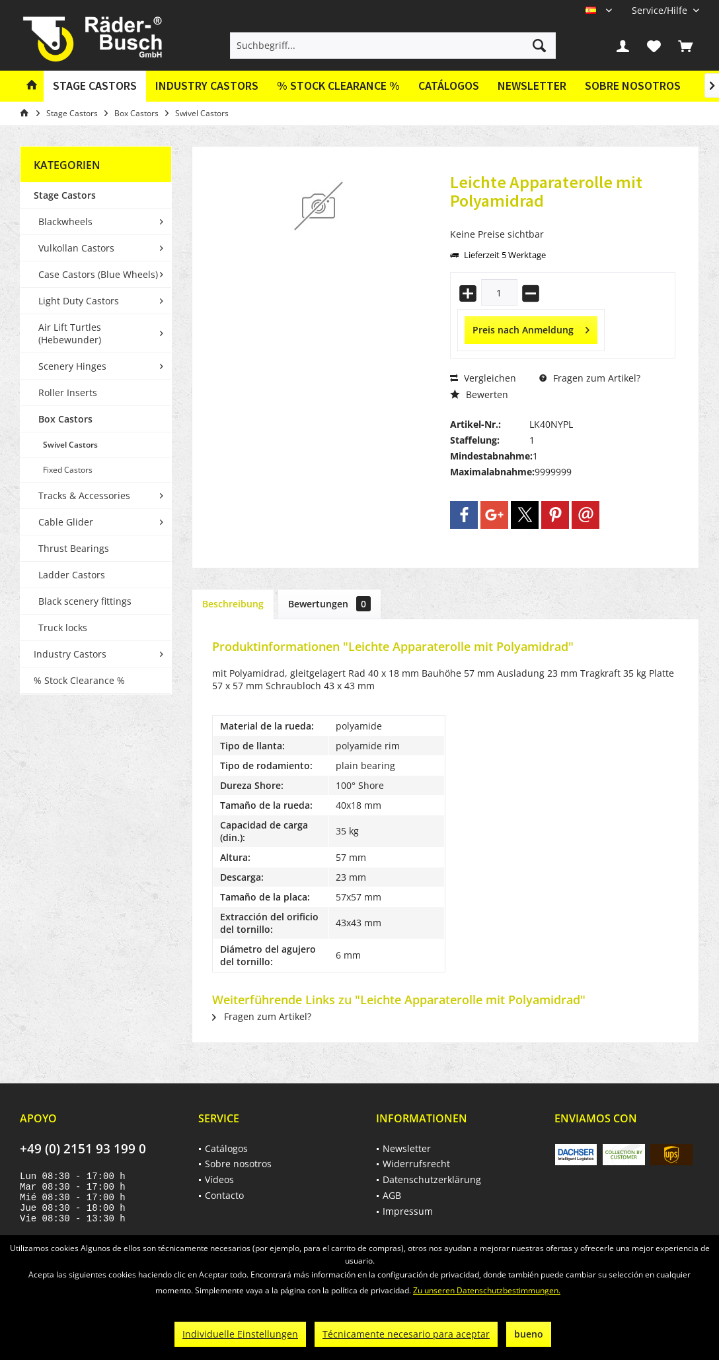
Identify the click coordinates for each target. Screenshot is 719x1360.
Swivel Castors (70, 444)
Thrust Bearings (73, 548)
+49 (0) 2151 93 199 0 (83, 1148)
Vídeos (219, 1179)
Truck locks (62, 627)
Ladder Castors (71, 574)
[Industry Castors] (207, 86)
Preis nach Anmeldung (531, 328)
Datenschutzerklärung (432, 1179)
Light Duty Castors (78, 300)
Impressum (408, 1211)
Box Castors (65, 419)
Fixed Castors (68, 469)
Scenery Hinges (72, 366)
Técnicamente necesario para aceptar (406, 1334)
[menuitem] (660, 10)
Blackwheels (65, 221)
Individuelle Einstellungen (240, 1334)
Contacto (224, 1195)
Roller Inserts (67, 392)
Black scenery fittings (85, 601)
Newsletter (532, 85)
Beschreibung (233, 603)
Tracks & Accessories (84, 495)
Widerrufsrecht (416, 1163)
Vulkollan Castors (76, 248)
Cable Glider (65, 522)
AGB (392, 1195)
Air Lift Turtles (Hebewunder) (69, 333)
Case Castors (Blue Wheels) (98, 274)
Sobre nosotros (633, 85)
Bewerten (479, 394)
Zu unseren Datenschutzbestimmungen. (486, 1290)
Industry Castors (70, 654)
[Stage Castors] (95, 86)
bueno (528, 1334)
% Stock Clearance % (79, 680)
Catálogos (448, 85)
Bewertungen (329, 603)
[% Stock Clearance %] (338, 86)
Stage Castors (65, 195)
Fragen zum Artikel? (589, 378)
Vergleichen (483, 378)
